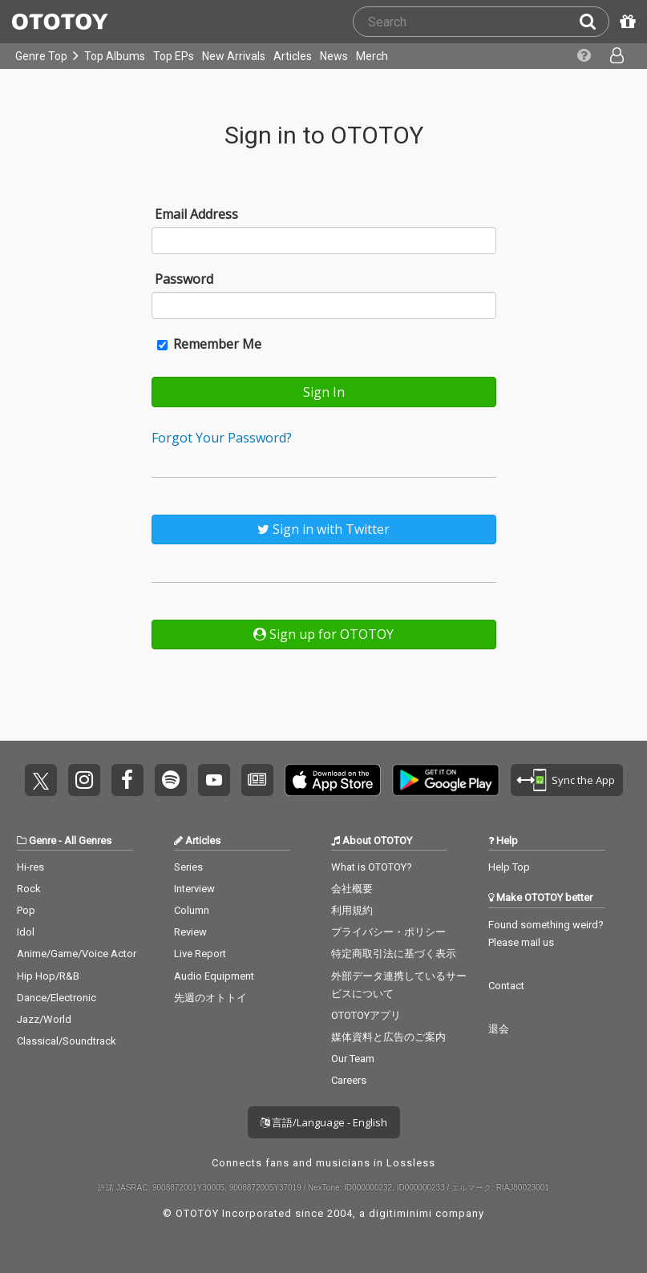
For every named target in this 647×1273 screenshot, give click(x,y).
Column (191, 910)
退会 (498, 1029)
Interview (194, 889)
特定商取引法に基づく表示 (393, 954)
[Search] (594, 21)
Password (184, 279)
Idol (25, 932)
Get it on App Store (333, 780)
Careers (348, 1080)
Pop (26, 910)
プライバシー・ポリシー (388, 932)
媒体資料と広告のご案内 (388, 1037)
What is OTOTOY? (371, 867)
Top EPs (173, 56)
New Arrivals (233, 56)
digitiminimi (400, 1213)
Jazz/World (44, 1019)
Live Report (200, 954)
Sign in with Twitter (323, 529)
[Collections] (585, 56)
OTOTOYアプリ (366, 1015)
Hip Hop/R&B (48, 976)
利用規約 (352, 910)
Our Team (352, 1059)
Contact (506, 986)
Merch (372, 56)
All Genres (87, 841)
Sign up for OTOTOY (323, 634)
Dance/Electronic (56, 998)
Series (188, 867)
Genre (42, 841)
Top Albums (114, 56)
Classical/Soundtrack (66, 1041)
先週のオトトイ (210, 998)
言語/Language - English (324, 1122)
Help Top (509, 867)
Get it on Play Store (445, 780)
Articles (292, 56)
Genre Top (41, 56)
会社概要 (352, 889)
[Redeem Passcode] (625, 21)
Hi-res (30, 867)
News (334, 56)
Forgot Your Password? (222, 438)
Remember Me (209, 344)
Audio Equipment (214, 976)
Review (190, 932)
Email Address (196, 214)
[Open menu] (618, 56)
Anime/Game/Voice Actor (76, 954)
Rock (29, 889)
